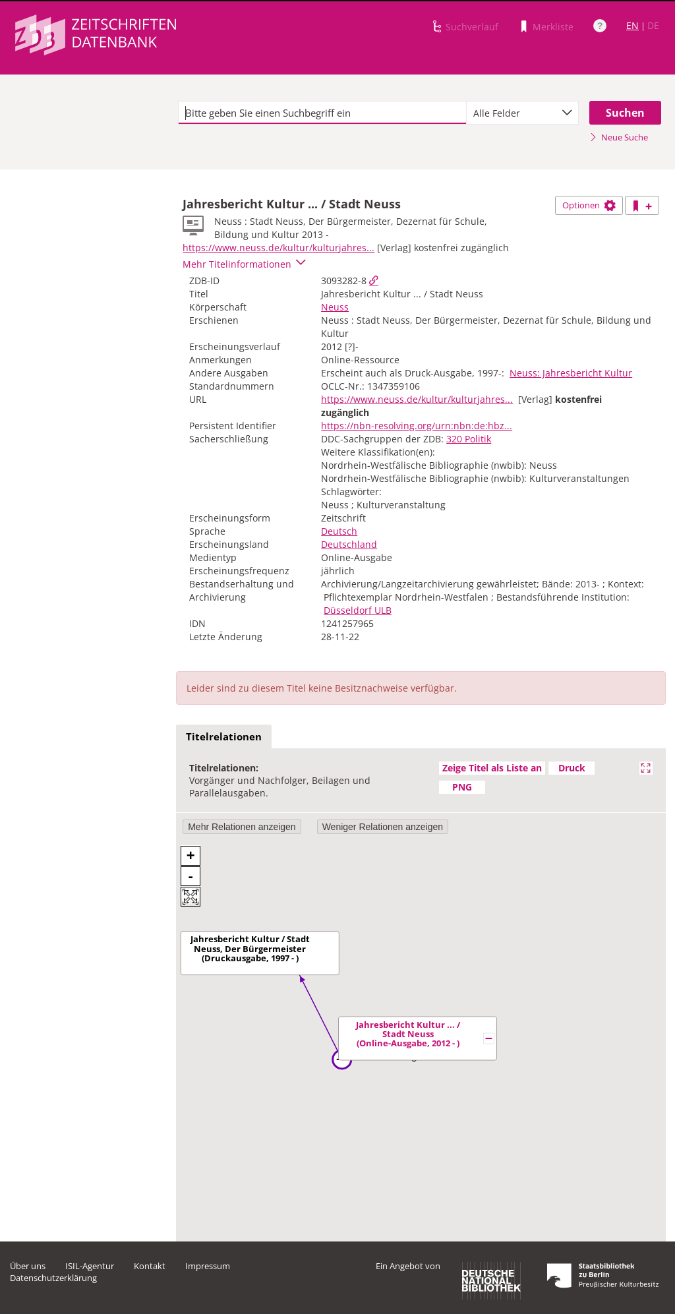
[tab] (224, 737)
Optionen (589, 205)
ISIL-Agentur (89, 1266)
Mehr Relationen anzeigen (241, 826)
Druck (571, 768)
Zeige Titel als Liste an (492, 768)
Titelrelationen (224, 736)
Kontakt (149, 1266)
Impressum (207, 1266)
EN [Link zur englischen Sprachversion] (632, 25)
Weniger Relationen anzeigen (382, 826)
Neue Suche (618, 137)
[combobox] (522, 113)
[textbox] (322, 113)
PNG (462, 787)
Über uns (27, 1266)
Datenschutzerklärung (53, 1278)
